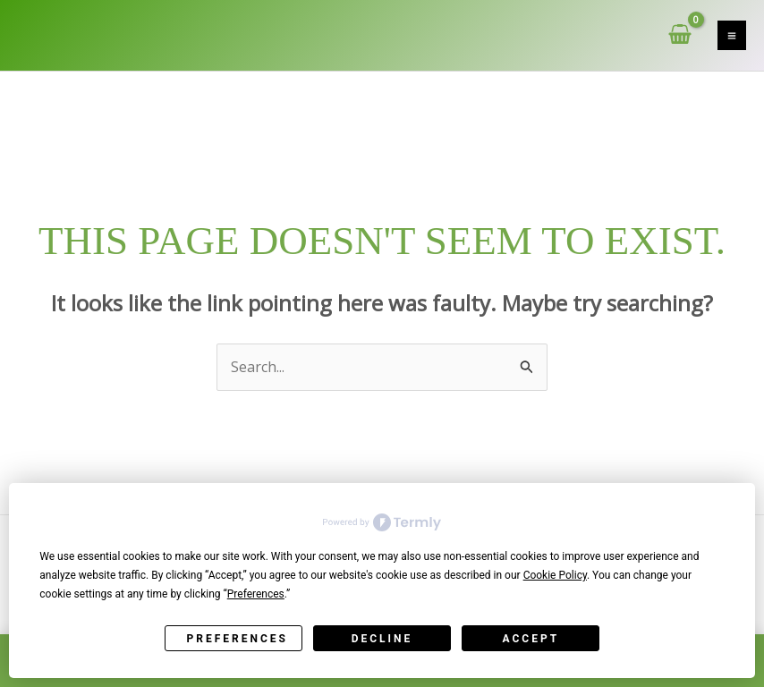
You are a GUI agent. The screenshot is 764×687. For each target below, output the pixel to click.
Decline (382, 638)
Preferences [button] (255, 594)
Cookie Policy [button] (555, 575)
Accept (531, 638)
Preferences (237, 638)
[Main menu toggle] (731, 35)
